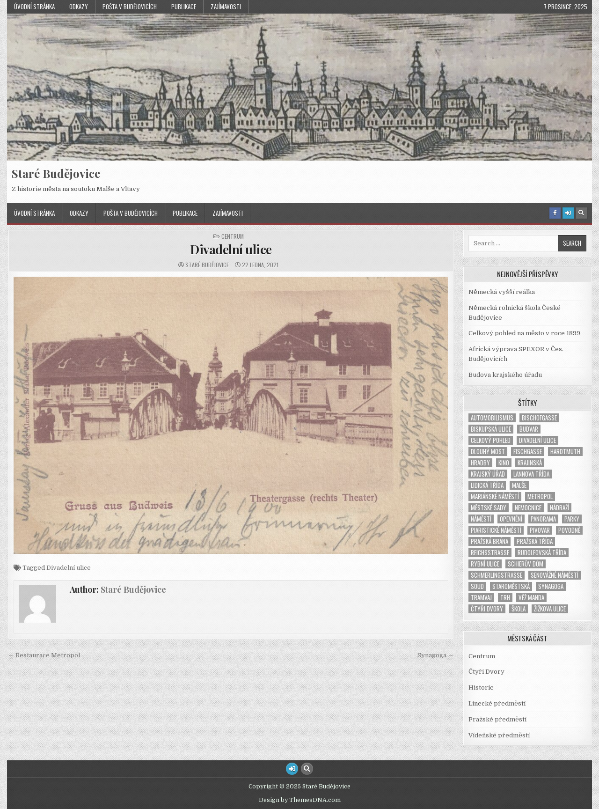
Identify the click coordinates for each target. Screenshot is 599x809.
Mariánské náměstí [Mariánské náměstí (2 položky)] (495, 496)
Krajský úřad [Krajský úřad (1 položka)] (488, 474)
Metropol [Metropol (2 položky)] (540, 496)
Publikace (183, 6)
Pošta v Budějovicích (129, 6)
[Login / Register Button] (568, 213)
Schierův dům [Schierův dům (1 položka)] (525, 563)
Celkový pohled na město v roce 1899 (524, 333)
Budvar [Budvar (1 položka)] (528, 429)
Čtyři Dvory (486, 671)
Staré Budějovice (56, 173)
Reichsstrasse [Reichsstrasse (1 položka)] (490, 552)
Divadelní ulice (231, 249)
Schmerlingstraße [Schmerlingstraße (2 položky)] (496, 575)
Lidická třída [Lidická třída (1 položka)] (487, 485)
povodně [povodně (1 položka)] (569, 530)
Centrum (232, 236)
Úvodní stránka (34, 6)
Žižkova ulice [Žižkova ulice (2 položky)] (550, 608)
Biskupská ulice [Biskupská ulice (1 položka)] (491, 429)
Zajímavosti (226, 6)
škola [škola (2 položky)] (518, 608)
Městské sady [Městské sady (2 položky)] (488, 507)
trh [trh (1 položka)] (505, 597)
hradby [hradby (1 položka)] (480, 462)
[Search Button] (581, 213)
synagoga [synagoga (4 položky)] (550, 586)
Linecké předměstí (497, 703)
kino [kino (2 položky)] (503, 462)
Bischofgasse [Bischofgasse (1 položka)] (539, 417)
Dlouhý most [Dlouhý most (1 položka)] (488, 451)
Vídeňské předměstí (499, 735)
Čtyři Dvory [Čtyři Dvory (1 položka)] (487, 608)
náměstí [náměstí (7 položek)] (481, 519)
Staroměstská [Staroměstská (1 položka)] (511, 586)
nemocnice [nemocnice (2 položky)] (528, 507)
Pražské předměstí (497, 719)
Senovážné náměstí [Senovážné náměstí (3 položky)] (554, 575)
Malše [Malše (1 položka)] (519, 485)
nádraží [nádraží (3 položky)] (559, 507)
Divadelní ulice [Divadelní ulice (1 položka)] (537, 440)
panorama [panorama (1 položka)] (543, 519)
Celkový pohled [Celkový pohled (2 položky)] (491, 440)
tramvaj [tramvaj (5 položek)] (481, 597)
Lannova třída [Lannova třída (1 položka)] (531, 474)
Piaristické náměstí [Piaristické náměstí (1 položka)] (496, 530)
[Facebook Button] (555, 213)
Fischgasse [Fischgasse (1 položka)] (527, 451)
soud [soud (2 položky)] (477, 586)
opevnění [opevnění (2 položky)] (511, 519)
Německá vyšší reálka (501, 291)
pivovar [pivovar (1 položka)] (540, 530)
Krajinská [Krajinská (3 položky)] (530, 462)
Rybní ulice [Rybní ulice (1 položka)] (485, 563)
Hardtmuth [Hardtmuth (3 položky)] (565, 451)
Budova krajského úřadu (505, 374)
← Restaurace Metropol (44, 655)
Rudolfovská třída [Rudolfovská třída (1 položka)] (542, 552)
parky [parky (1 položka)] (571, 519)
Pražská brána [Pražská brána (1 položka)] (489, 541)
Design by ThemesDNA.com (300, 800)
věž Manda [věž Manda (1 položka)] (531, 597)
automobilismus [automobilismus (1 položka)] (492, 417)
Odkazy (78, 6)
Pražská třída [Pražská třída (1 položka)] (535, 541)
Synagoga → (435, 655)
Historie (481, 687)
